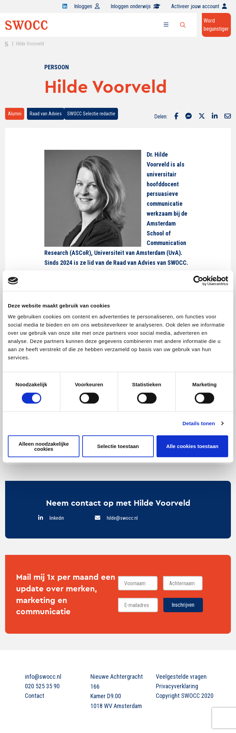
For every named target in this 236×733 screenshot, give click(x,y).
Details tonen (198, 423)
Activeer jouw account (199, 6)
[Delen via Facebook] (176, 117)
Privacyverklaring (177, 686)
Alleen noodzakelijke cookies (43, 446)
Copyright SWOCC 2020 (183, 695)
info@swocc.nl (43, 676)
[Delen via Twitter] (201, 117)
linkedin (56, 518)
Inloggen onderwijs (135, 6)
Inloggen (87, 6)
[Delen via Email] (227, 117)
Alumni (14, 113)
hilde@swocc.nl (122, 518)
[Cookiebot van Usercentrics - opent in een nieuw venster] (198, 281)
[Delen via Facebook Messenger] (188, 117)
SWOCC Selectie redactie (91, 113)
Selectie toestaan (118, 446)
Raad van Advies (46, 113)
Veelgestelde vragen (181, 676)
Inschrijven (183, 605)
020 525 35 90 (42, 686)
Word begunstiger (216, 24)
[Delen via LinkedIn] (215, 117)
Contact (34, 695)
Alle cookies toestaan (192, 446)
